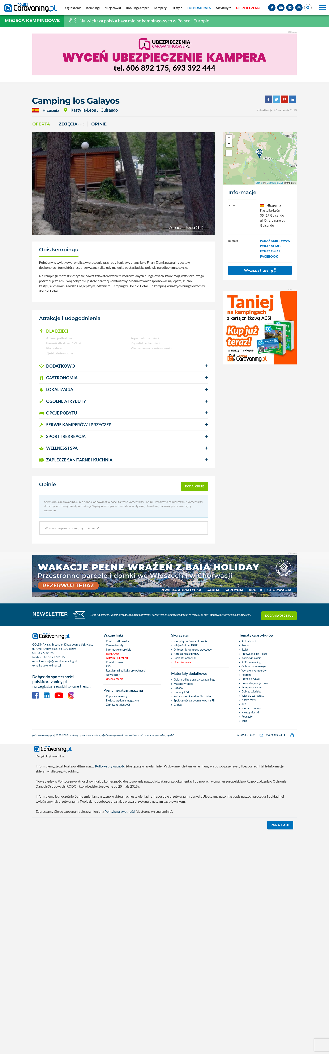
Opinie (99, 124)
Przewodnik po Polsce (255, 653)
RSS (108, 666)
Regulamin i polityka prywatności (125, 670)
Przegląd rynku (251, 679)
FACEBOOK (269, 256)
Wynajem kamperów (254, 670)
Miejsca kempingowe (32, 20)
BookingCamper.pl (185, 658)
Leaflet (259, 183)
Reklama (112, 653)
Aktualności (249, 641)
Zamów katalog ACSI (118, 704)
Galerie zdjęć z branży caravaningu (194, 679)
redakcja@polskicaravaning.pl (59, 661)
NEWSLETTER (50, 614)
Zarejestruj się (114, 645)
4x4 (244, 704)
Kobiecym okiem (251, 658)
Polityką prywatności (120, 811)
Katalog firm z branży (186, 653)
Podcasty (247, 716)
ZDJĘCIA (71, 124)
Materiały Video (183, 683)
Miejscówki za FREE (186, 645)
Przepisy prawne (251, 687)
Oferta (41, 124)
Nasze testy (249, 699)
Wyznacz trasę (260, 270)
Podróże (246, 674)
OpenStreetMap (275, 183)
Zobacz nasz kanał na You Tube (192, 696)
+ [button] (229, 138)
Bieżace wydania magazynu (122, 700)
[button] (124, 331)
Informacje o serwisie (118, 649)
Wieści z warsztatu (253, 695)
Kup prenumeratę (116, 696)
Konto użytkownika (117, 641)
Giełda (178, 704)
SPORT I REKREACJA (62, 436)
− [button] (229, 144)
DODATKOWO (57, 365)
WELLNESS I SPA (58, 448)
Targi (244, 720)
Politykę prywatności (110, 766)
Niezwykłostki (250, 712)
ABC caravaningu (252, 662)
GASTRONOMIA (58, 377)
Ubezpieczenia (114, 679)
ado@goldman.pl (51, 665)
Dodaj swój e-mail (279, 614)
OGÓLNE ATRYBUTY (62, 401)
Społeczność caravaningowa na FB (194, 700)
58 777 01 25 (45, 653)
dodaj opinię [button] (194, 486)
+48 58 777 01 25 (53, 657)
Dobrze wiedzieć (251, 691)
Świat (245, 649)
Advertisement (117, 658)
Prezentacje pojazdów (255, 683)
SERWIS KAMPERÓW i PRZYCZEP (75, 424)
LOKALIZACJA (56, 389)
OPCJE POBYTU (58, 412)
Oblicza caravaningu (254, 666)
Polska (245, 645)
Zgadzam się (280, 825)
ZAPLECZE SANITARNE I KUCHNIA (75, 459)
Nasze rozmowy (251, 708)
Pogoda (178, 688)
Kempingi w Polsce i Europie (190, 641)
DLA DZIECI (53, 330)
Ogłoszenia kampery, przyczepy (193, 649)
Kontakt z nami (115, 662)
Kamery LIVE (182, 692)
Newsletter (113, 674)
